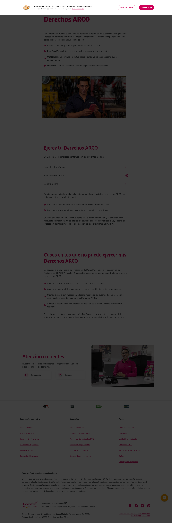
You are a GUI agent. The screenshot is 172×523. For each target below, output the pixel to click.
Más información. (78, 9)
